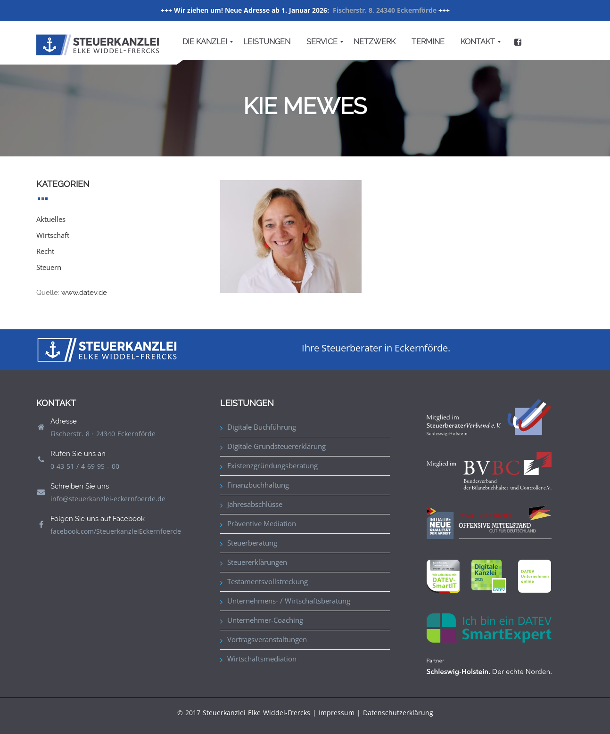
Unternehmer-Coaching (265, 620)
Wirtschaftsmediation (262, 658)
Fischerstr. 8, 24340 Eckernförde (385, 10)
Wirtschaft (52, 235)
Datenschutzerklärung (398, 712)
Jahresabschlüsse (254, 504)
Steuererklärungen (257, 562)
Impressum (336, 712)
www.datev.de (84, 292)
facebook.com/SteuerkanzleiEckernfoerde (115, 531)
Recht (45, 251)
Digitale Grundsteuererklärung (276, 446)
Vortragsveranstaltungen (267, 639)
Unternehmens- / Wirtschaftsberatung (288, 600)
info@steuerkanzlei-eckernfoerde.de (107, 498)
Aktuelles (51, 219)
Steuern (48, 267)
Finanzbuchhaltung (258, 484)
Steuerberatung (252, 542)
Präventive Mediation (261, 523)
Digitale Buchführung (261, 427)
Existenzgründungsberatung (272, 465)
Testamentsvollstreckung (267, 581)
